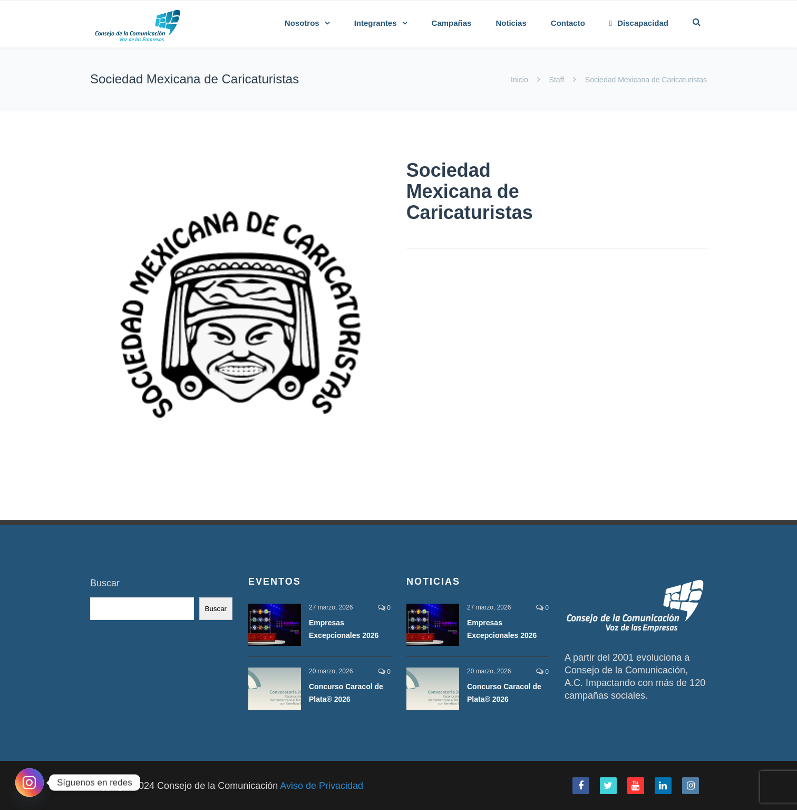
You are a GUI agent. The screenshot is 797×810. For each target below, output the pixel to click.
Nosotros (302, 22)
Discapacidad (638, 22)
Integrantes (375, 22)
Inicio (520, 79)
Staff (556, 79)
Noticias (510, 22)
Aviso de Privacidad (321, 785)
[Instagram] (29, 782)
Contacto (568, 22)
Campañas (452, 22)
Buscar (105, 583)
